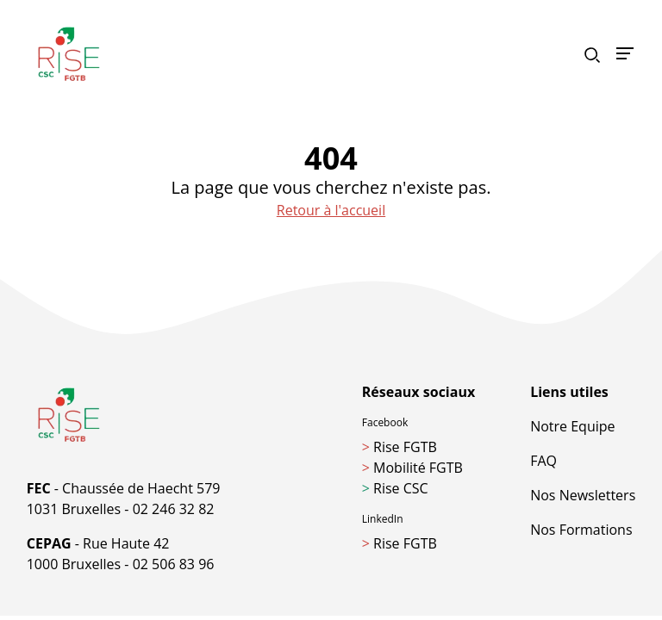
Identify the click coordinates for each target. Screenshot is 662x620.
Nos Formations (581, 529)
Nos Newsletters (582, 495)
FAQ (543, 460)
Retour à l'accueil (331, 210)
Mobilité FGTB (412, 467)
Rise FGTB (399, 446)
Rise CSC (395, 488)
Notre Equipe (572, 426)
